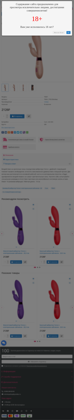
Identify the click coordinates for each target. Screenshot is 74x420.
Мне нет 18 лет (59, 32)
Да (68, 32)
